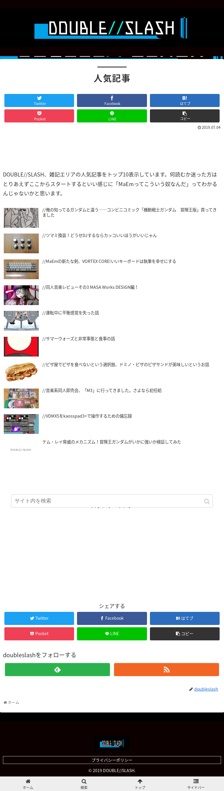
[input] (112, 500)
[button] (207, 501)
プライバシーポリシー (112, 760)
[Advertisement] (112, 147)
